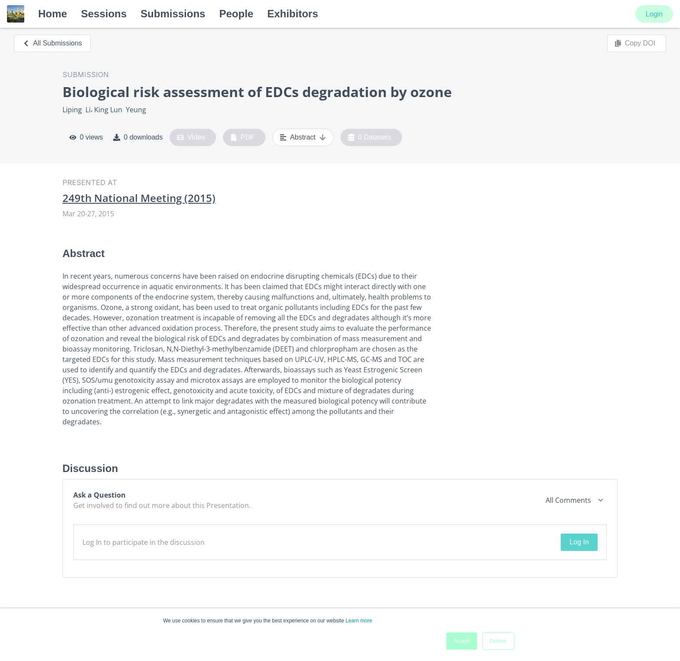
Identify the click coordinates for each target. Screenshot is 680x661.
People (236, 14)
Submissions (173, 14)
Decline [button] (498, 641)
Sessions (104, 14)
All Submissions (52, 43)
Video (191, 137)
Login (654, 14)
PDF (242, 137)
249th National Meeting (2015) (139, 198)
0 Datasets (370, 137)
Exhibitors (292, 14)
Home (52, 14)
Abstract (303, 137)
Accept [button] (462, 641)
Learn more (359, 621)
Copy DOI (635, 43)
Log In (578, 542)
